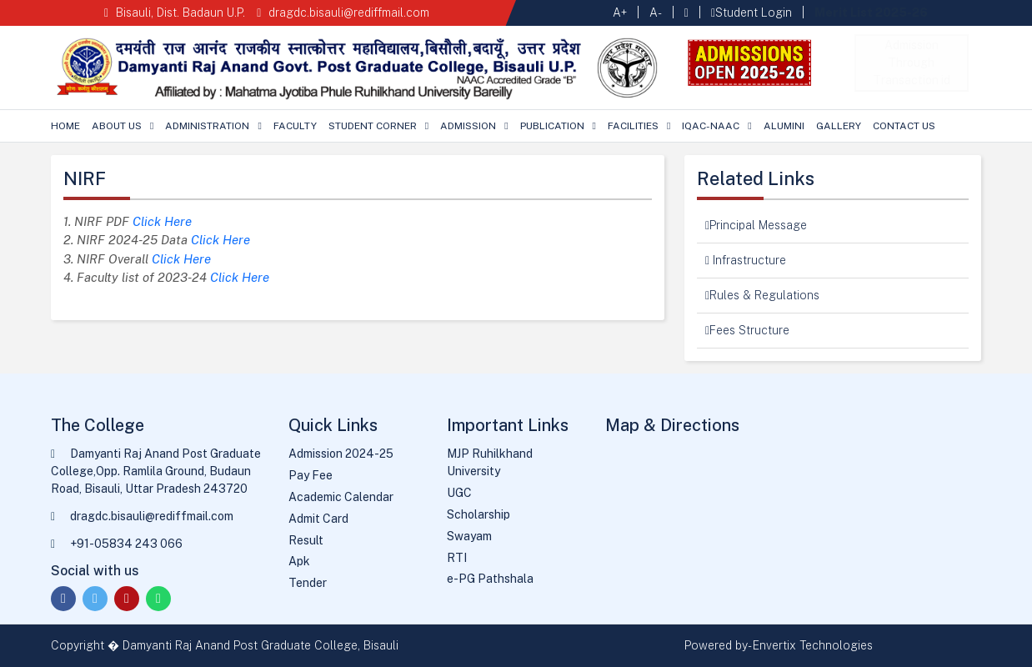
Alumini (784, 126)
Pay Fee (310, 475)
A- (655, 12)
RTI (457, 557)
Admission (468, 126)
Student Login (751, 12)
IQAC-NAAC (710, 126)
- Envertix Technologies (810, 645)
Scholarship (478, 514)
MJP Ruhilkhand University (490, 462)
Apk (299, 561)
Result (305, 540)
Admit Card (318, 518)
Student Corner (372, 126)
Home (65, 126)
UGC (459, 492)
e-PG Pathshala (490, 578)
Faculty (295, 126)
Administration (207, 126)
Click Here (162, 221)
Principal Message (756, 225)
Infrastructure (745, 260)
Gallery (838, 126)
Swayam (469, 536)
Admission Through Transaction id (911, 62)
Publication (552, 126)
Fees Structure (747, 330)
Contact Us (904, 126)
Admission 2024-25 (340, 453)
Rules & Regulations (762, 295)
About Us (117, 126)
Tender (307, 582)
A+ (620, 12)
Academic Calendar (340, 497)
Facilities (633, 126)
